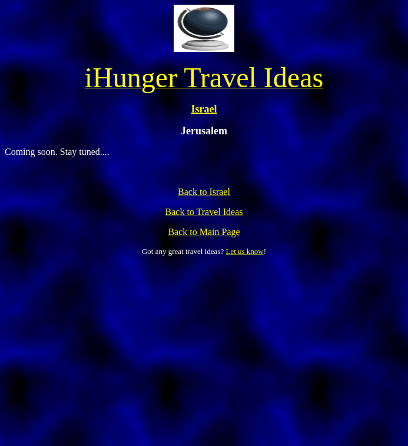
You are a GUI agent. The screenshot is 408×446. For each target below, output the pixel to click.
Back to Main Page (204, 232)
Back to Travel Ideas (204, 212)
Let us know (244, 251)
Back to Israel (204, 192)
